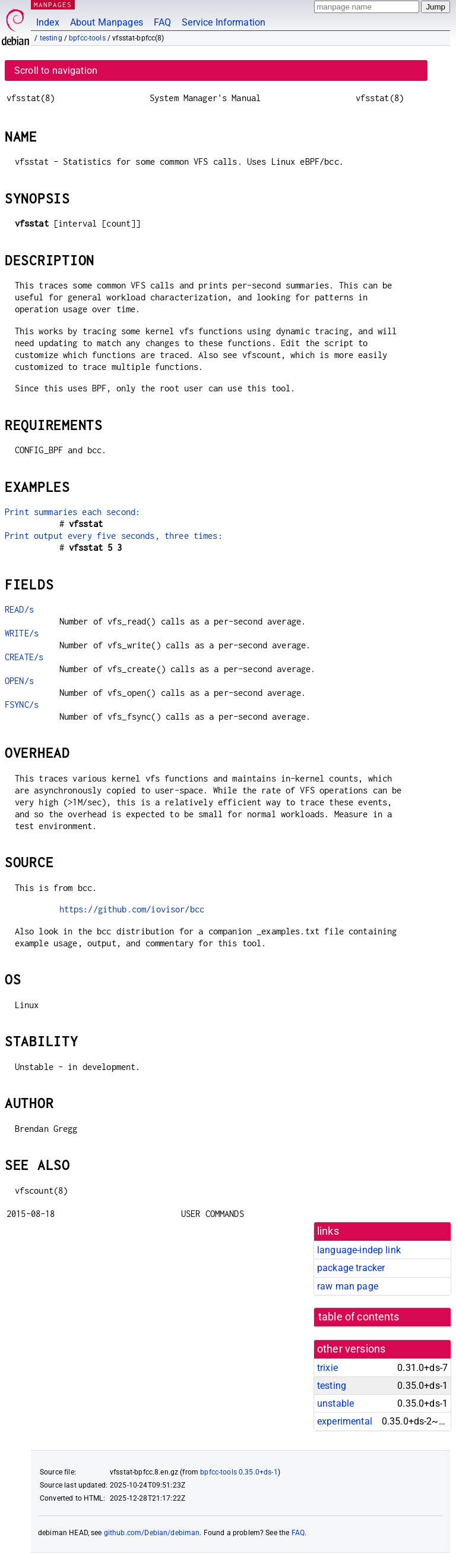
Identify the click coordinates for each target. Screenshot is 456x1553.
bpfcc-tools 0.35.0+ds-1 (238, 1472)
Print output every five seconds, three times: (114, 536)
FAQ (162, 22)
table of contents (359, 1317)
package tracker (351, 1267)
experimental (344, 1421)
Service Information (223, 22)
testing (51, 38)
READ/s (19, 609)
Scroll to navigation (55, 70)
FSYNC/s (22, 704)
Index (47, 22)
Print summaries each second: (72, 512)
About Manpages (106, 22)
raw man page (347, 1286)
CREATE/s (24, 657)
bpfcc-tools (87, 38)
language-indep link (359, 1250)
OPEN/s (19, 681)
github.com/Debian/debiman (152, 1533)
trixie (327, 1367)
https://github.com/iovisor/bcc (132, 909)
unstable (335, 1403)
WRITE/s (22, 633)
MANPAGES (53, 4)
